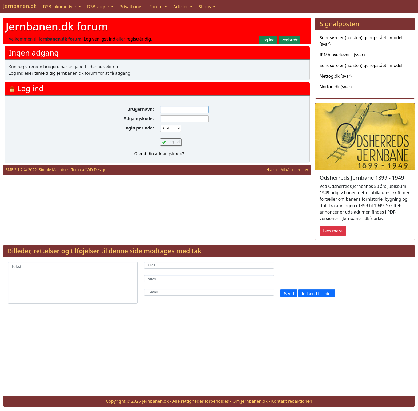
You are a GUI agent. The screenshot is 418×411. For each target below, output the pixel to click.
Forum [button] (156, 7)
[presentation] (320, 272)
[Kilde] (209, 265)
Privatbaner (131, 7)
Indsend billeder (317, 293)
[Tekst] (73, 283)
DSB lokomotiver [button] (60, 7)
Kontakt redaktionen (291, 401)
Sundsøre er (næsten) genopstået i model (361, 65)
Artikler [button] (181, 7)
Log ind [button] (268, 39)
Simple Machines (54, 169)
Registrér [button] (290, 39)
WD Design (96, 169)
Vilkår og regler (294, 169)
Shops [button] (205, 7)
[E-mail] (209, 292)
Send (289, 293)
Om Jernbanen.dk (250, 401)
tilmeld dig (45, 73)
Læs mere (333, 231)
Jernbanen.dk (20, 6)
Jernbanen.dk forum (57, 26)
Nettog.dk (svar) (336, 76)
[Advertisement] (209, 354)
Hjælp (271, 169)
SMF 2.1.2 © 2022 (21, 169)
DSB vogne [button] (98, 7)
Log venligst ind (99, 39)
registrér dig (138, 39)
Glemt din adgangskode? (159, 154)
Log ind (173, 142)
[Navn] (209, 278)
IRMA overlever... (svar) (342, 55)
